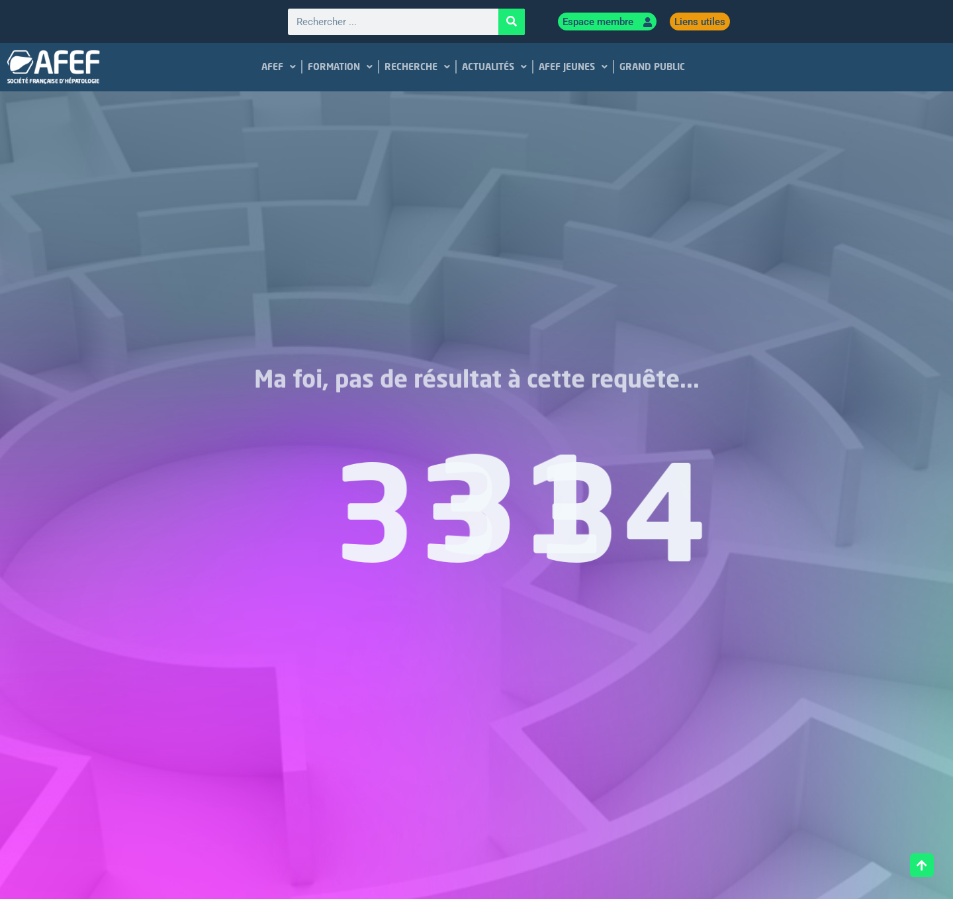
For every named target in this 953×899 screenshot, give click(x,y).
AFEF (278, 67)
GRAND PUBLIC (652, 66)
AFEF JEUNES (573, 67)
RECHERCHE (417, 67)
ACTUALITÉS (494, 67)
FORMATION (340, 67)
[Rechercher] (511, 22)
